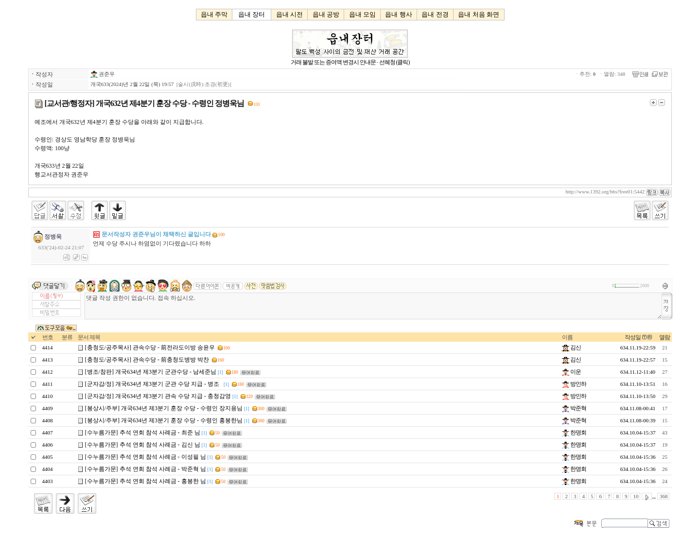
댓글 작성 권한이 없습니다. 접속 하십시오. (374, 306)
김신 (571, 347)
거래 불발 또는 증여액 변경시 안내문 (333, 62)
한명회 (574, 432)
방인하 (574, 384)
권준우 (102, 74)
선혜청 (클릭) (394, 62)
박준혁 (574, 408)
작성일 (633, 337)
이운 (571, 371)
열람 (664, 337)
